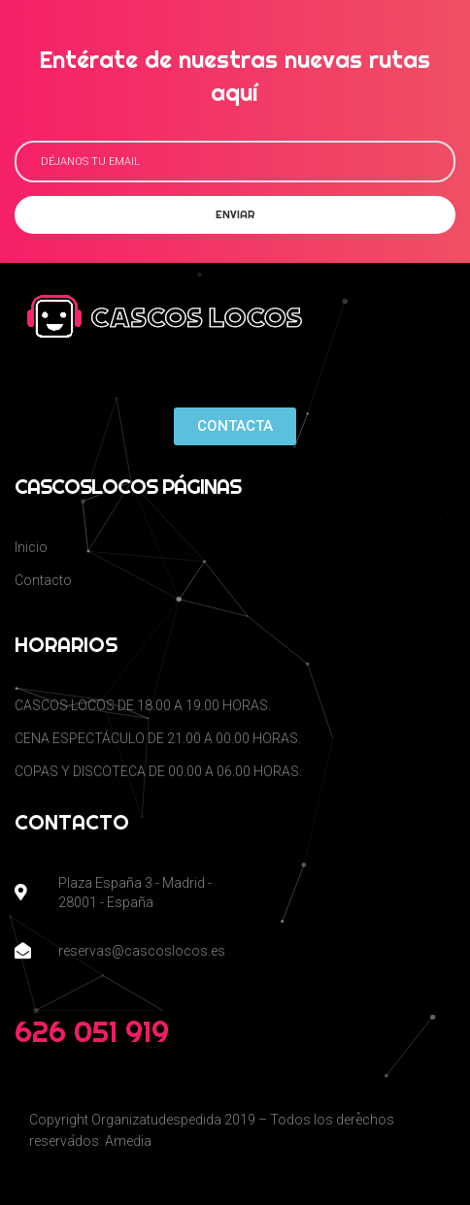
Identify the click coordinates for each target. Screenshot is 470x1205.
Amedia (128, 1141)
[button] (235, 426)
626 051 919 (92, 1031)
